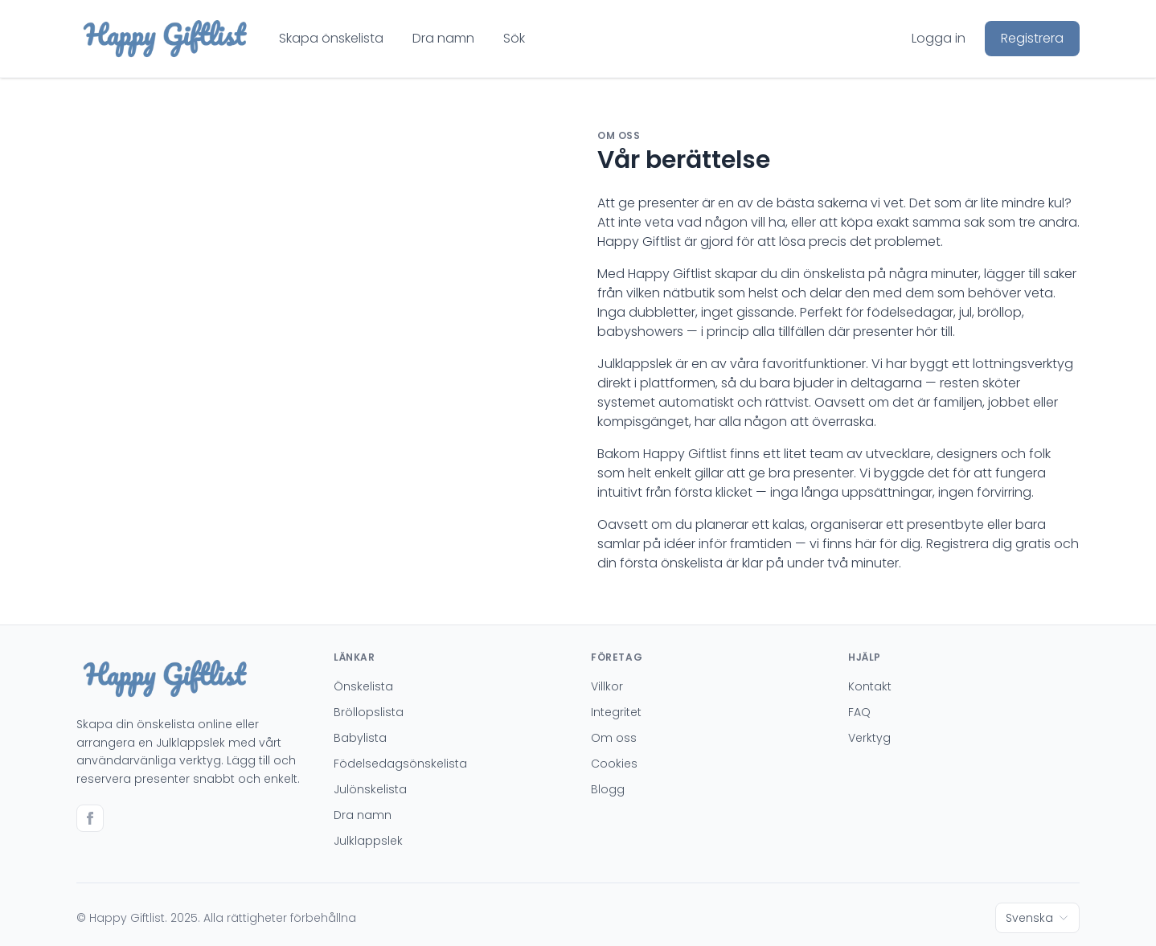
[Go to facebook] (90, 818)
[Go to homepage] (164, 38)
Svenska (1037, 918)
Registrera (1032, 38)
